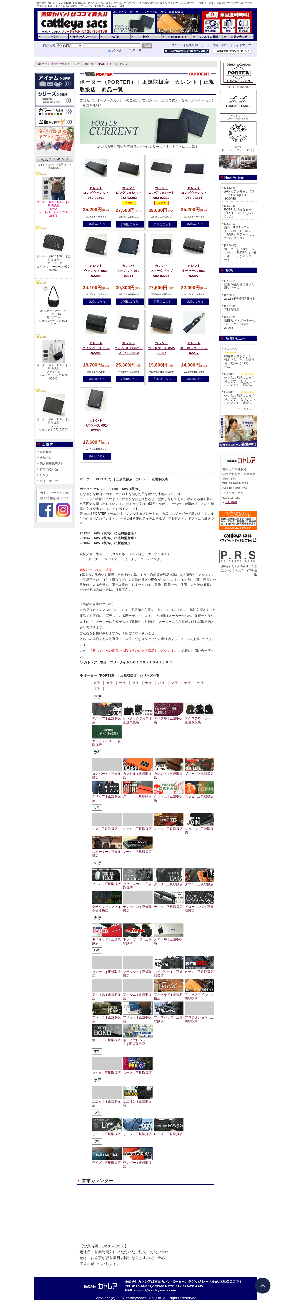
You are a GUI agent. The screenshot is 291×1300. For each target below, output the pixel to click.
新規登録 (192, 45)
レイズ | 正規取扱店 (168, 1132)
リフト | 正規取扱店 (107, 1132)
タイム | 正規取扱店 (107, 882)
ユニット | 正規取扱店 (107, 1101)
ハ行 (161, 683)
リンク (44, 475)
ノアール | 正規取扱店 (168, 939)
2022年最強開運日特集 (239, 298)
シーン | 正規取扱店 (168, 827)
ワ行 (96, 688)
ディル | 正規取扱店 (168, 904)
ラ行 (200, 683)
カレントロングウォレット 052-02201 (96, 193)
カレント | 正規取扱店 (168, 773)
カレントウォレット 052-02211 (129, 270)
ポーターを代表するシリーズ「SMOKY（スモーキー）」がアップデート (240, 254)
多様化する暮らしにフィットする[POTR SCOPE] (239, 195)
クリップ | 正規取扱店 (107, 796)
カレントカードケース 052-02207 (161, 348)
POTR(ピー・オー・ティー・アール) (238, 148)
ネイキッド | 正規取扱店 (107, 939)
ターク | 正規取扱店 (168, 882)
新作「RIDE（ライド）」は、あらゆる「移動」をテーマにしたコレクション (239, 233)
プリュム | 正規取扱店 (138, 1017)
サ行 (122, 683)
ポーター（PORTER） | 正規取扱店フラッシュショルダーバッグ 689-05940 (53, 372)
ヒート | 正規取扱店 (199, 970)
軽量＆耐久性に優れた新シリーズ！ (239, 286)
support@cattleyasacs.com (155, 1290)
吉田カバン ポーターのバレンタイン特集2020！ (239, 324)
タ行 (135, 683)
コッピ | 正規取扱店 (199, 794)
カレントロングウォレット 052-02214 (194, 193)
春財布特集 (231, 309)
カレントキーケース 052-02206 (194, 270)
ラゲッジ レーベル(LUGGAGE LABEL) (238, 116)
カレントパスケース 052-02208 (96, 425)
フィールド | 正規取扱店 (168, 994)
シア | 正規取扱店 (107, 827)
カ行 (109, 683)
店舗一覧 (46, 458)
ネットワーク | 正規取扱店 (138, 939)
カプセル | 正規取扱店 (138, 773)
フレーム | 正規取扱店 (107, 1017)
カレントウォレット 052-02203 (96, 270)
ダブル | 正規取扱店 (199, 882)
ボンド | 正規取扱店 (107, 1038)
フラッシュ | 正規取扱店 (138, 971)
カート (205, 45)
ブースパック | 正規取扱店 (168, 1017)
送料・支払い (221, 45)
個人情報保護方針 (52, 463)
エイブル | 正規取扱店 (168, 718)
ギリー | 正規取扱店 (199, 771)
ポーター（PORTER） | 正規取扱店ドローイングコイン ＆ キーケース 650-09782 (53, 263)
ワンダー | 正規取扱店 (138, 1162)
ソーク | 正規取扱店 (138, 849)
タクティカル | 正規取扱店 (138, 884)
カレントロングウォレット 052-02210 (161, 193)
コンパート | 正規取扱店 (107, 773)
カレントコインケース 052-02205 (96, 348)
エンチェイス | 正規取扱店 (107, 741)
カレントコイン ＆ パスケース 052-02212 (129, 348)
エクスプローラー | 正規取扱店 (199, 718)
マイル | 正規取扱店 (107, 1070)
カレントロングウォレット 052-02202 (129, 193)
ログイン (177, 45)
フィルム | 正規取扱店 (138, 994)
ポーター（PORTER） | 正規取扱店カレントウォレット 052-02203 (53, 424)
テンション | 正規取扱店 (138, 906)
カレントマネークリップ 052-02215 (161, 270)
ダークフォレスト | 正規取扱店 (107, 906)
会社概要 (46, 452)
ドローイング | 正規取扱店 (199, 906)
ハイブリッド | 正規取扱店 (168, 971)
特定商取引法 (49, 469)
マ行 (174, 683)
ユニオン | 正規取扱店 (138, 1101)
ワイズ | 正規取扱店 (107, 1160)
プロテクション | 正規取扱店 (199, 1017)
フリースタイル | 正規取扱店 (199, 994)
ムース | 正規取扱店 (138, 1070)
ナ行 (148, 683)
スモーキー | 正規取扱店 (107, 851)
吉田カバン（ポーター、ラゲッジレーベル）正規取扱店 (148, 12)
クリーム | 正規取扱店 (168, 796)
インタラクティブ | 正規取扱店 (138, 718)
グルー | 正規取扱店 (138, 794)
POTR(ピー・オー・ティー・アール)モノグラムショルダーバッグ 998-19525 (53, 317)
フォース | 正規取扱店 (107, 971)
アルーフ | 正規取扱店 (107, 718)
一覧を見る (247, 408)
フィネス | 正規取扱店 (107, 994)
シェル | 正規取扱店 (138, 827)
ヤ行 (187, 683)
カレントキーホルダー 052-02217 (194, 348)
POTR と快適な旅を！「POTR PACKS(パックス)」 (239, 213)
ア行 (96, 683)
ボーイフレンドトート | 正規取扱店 (138, 1040)
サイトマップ (242, 45)
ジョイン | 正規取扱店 (199, 829)
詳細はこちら (97, 223)
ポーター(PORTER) (238, 85)
